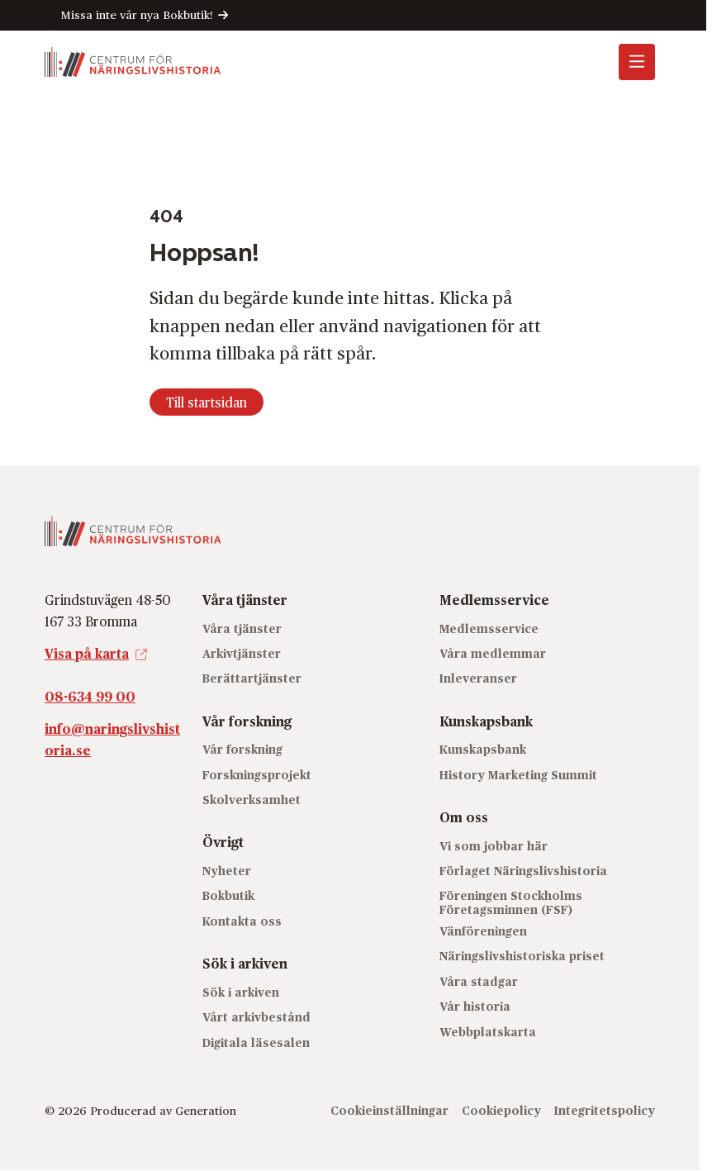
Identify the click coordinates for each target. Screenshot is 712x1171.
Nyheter (226, 871)
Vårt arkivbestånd (256, 1017)
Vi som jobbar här (493, 846)
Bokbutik (228, 895)
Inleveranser (478, 678)
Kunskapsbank (482, 749)
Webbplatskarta (487, 1032)
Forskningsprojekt (256, 775)
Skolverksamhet (251, 800)
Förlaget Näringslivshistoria (523, 871)
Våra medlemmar (492, 653)
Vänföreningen (483, 931)
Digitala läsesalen (256, 1042)
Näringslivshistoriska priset (522, 956)
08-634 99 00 (90, 696)
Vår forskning (242, 749)
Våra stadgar (478, 981)
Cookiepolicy (501, 1110)
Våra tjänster (242, 628)
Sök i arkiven (240, 992)
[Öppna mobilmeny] (637, 62)
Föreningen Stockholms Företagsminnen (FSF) (510, 902)
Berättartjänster (251, 678)
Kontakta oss (242, 921)
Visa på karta (87, 653)
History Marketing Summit (518, 775)
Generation (205, 1110)
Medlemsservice (489, 628)
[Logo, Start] (133, 62)
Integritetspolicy (604, 1110)
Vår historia (474, 1006)
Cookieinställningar (389, 1110)
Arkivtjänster (241, 653)
